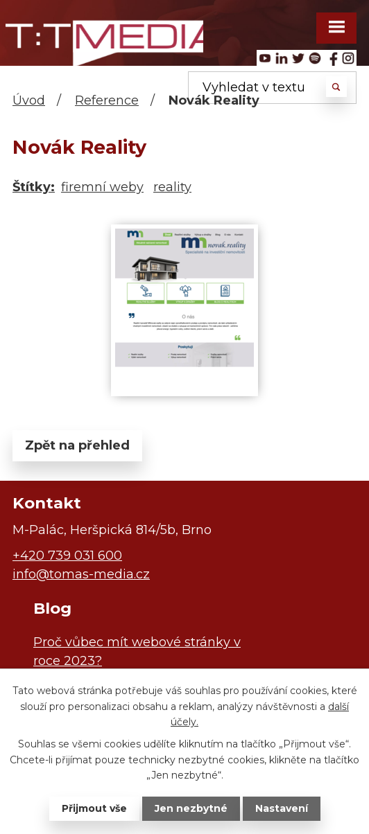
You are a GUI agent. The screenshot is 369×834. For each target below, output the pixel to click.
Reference (107, 100)
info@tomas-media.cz (81, 574)
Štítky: (33, 187)
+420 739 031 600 (67, 555)
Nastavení (281, 808)
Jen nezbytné (191, 808)
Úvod (28, 100)
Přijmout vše (94, 808)
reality (172, 187)
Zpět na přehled (77, 445)
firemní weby (102, 187)
